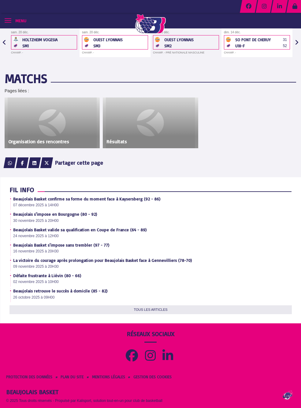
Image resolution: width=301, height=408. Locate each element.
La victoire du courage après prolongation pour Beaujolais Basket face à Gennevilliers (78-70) (102, 260)
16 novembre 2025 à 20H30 (36, 251)
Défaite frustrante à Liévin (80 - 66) (47, 275)
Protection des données (29, 376)
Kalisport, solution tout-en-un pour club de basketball (119, 401)
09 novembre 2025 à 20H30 (36, 266)
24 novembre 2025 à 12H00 (36, 236)
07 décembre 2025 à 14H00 (36, 205)
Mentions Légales (108, 376)
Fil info (21, 190)
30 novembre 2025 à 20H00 (36, 221)
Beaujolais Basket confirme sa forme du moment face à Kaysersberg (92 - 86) (86, 198)
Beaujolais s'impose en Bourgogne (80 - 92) (55, 214)
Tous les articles (150, 309)
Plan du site (72, 376)
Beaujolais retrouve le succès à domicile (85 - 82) (60, 290)
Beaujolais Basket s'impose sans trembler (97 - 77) (61, 245)
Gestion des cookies (152, 376)
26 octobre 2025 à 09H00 (33, 297)
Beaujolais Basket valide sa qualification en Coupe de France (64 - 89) (80, 229)
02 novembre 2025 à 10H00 (36, 282)
